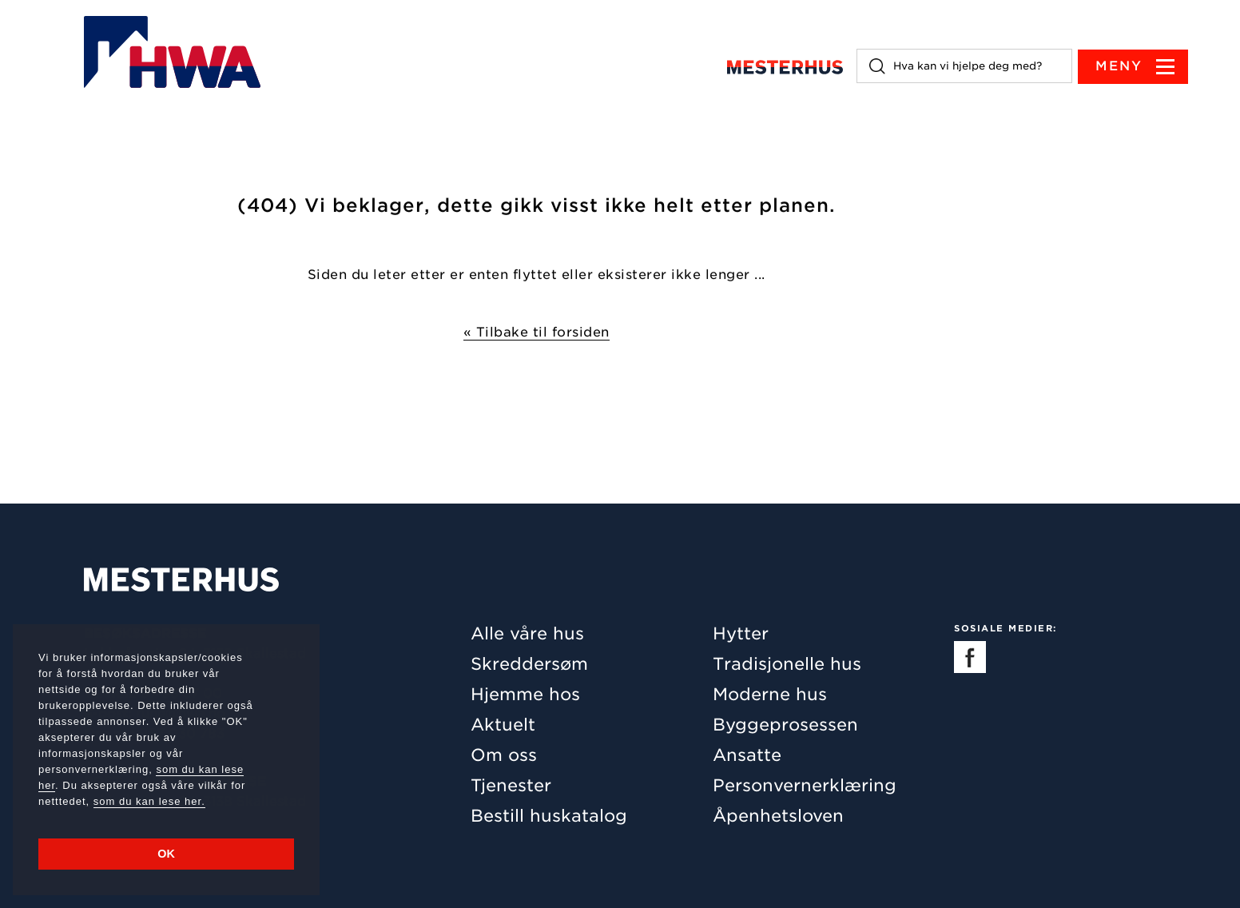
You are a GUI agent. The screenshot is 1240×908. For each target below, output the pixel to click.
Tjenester (511, 785)
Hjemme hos (525, 694)
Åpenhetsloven (778, 816)
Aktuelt (503, 725)
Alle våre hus (527, 633)
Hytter (741, 633)
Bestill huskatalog (549, 816)
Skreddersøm (529, 664)
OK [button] (166, 853)
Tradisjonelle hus (787, 664)
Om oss (504, 755)
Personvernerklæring (804, 785)
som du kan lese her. (149, 801)
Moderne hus (770, 694)
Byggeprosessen (785, 725)
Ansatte (747, 755)
